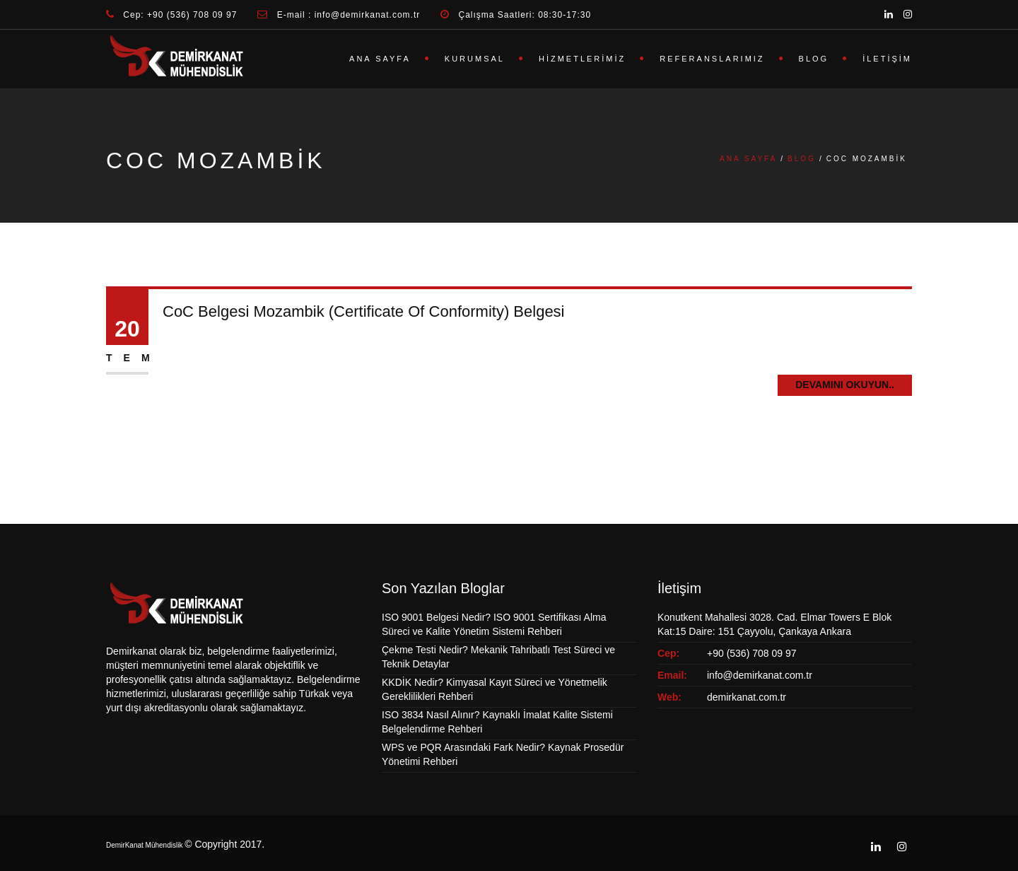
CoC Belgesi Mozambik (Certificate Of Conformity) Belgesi (364, 312)
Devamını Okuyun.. (844, 385)
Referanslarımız (712, 58)
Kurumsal (475, 58)
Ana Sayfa (380, 58)
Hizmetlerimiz (582, 58)
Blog (814, 58)
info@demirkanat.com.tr (759, 675)
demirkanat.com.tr (746, 697)
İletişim (887, 58)
